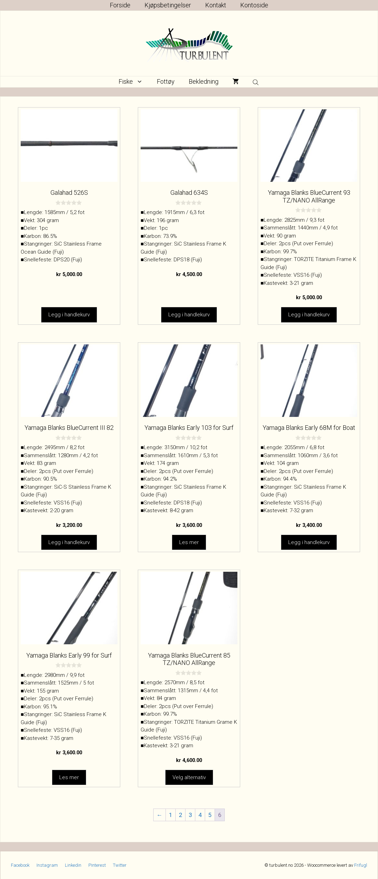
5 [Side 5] (210, 814)
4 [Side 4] (200, 814)
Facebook (20, 864)
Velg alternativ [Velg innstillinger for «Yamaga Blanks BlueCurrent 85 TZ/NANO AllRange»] (189, 777)
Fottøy (166, 81)
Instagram (47, 864)
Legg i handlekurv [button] (69, 314)
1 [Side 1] (171, 814)
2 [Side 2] (180, 814)
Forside (120, 5)
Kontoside (254, 5)
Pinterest (97, 864)
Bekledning (203, 81)
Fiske (134, 81)
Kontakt (215, 5)
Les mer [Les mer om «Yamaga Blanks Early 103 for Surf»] (189, 542)
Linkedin (73, 864)
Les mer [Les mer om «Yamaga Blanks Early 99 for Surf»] (69, 777)
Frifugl (360, 864)
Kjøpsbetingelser (167, 5)
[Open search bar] (256, 81)
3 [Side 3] (190, 814)
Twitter (120, 864)
